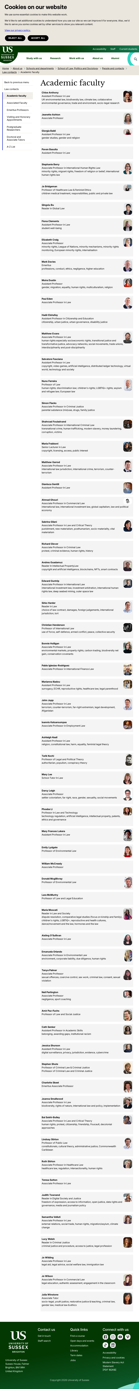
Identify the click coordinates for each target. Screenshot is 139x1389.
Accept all (38, 38)
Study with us (34, 58)
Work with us (76, 58)
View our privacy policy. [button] (18, 30)
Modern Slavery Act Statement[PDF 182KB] (113, 1366)
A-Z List (11, 146)
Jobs (73, 1360)
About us (98, 58)
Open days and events (82, 1340)
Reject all (15, 38)
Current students (128, 49)
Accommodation (79, 1345)
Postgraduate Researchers (14, 128)
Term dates (76, 1355)
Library (74, 1350)
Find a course (77, 1335)
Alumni (115, 58)
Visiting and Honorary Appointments (18, 118)
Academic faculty (16, 95)
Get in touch (44, 1335)
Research (55, 58)
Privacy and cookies (114, 1357)
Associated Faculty (17, 102)
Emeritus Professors (18, 109)
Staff (112, 49)
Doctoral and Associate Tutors (16, 138)
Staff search (44, 1340)
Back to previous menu (16, 82)
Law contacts (11, 89)
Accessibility (99, 49)
